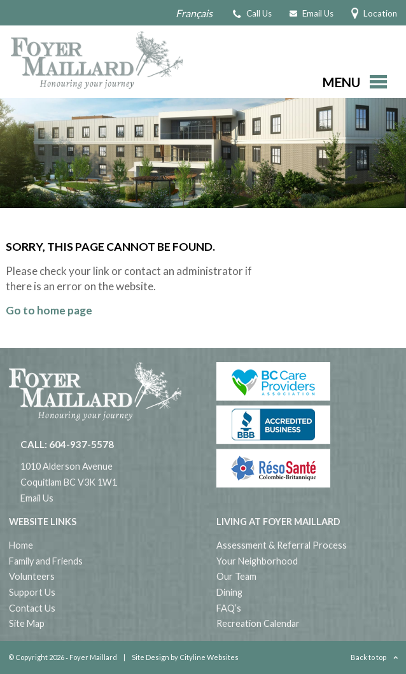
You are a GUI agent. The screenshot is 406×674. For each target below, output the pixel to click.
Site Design (150, 657)
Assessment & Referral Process (281, 545)
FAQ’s (228, 608)
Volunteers (32, 576)
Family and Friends (46, 561)
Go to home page (49, 310)
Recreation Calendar (258, 623)
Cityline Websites (209, 657)
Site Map (27, 623)
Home (21, 545)
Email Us (36, 498)
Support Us (32, 592)
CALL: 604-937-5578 (67, 444)
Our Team (236, 576)
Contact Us (32, 608)
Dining (229, 592)
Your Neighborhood (257, 561)
